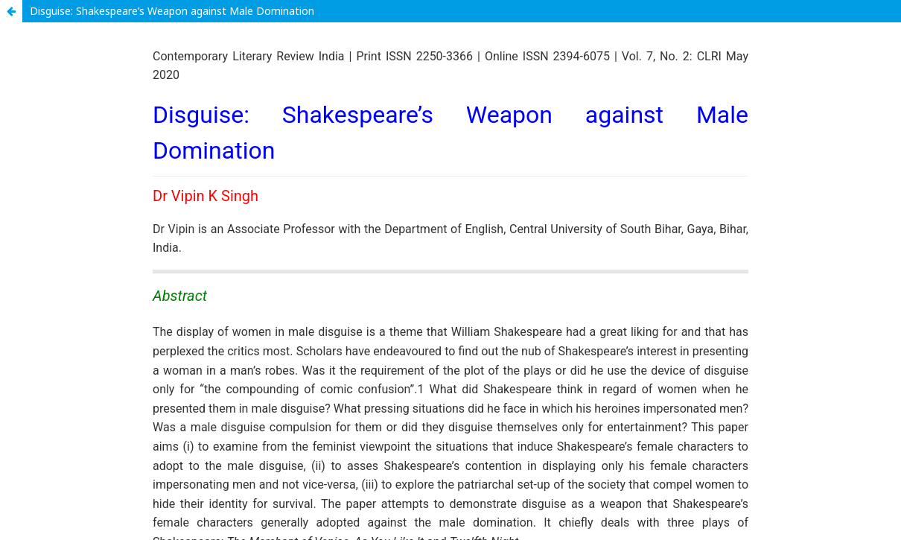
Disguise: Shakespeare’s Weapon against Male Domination (172, 11)
